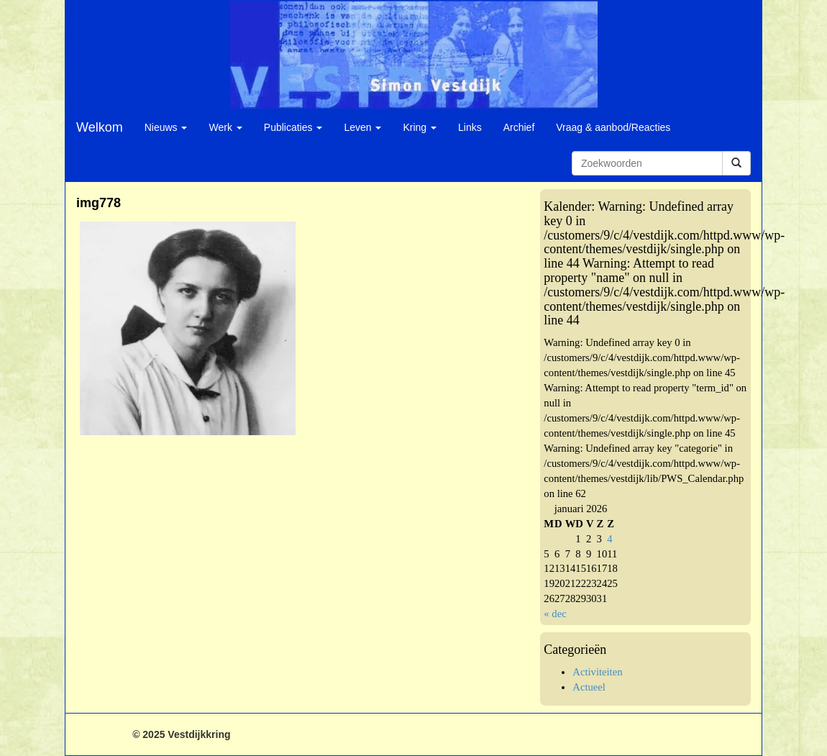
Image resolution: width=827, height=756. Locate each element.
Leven (362, 127)
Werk (225, 127)
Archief (519, 127)
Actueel (589, 687)
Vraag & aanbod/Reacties (613, 127)
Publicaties (293, 127)
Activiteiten (597, 672)
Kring (420, 127)
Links (470, 127)
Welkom (99, 127)
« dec (555, 613)
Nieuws (166, 127)
